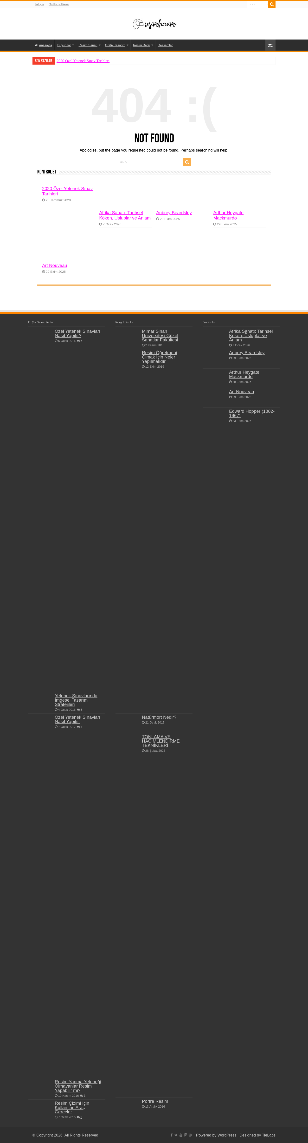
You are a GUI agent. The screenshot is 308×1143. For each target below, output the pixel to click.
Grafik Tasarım (115, 45)
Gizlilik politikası (59, 4)
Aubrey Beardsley (174, 212)
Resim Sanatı (88, 45)
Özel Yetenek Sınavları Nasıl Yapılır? (77, 333)
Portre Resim (155, 1101)
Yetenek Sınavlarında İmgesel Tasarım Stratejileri (76, 700)
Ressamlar (165, 45)
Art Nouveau (54, 265)
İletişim (39, 4)
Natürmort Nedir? (159, 717)
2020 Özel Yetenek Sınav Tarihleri (83, 61)
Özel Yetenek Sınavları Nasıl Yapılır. (77, 719)
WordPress (227, 1135)
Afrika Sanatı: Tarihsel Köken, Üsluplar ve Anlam (125, 215)
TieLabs (269, 1135)
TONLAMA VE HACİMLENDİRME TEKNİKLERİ (161, 741)
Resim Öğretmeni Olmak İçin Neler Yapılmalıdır (159, 357)
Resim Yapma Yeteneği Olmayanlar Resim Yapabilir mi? (78, 1086)
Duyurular (64, 45)
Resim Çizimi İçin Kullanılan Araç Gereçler (72, 1107)
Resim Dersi (141, 45)
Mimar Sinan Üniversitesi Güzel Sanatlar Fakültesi (160, 335)
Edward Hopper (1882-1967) (252, 413)
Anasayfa (43, 45)
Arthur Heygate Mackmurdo (228, 215)
